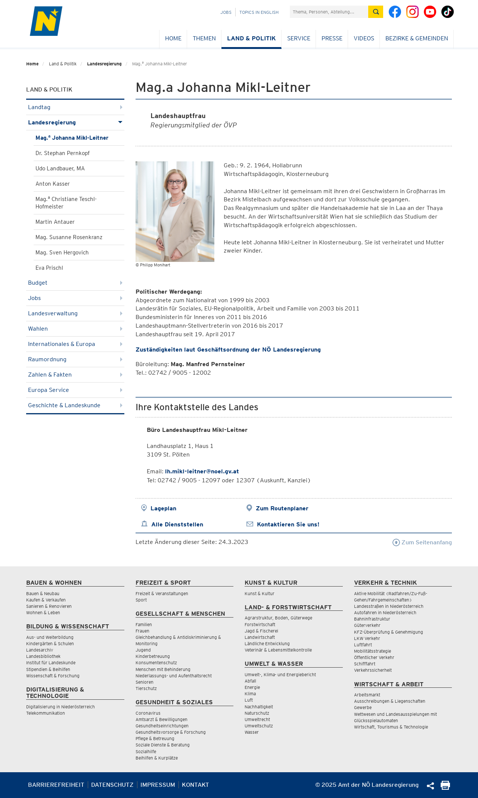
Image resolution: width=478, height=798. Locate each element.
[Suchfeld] (329, 12)
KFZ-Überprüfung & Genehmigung (388, 632)
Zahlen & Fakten (75, 374)
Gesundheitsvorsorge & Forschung (171, 732)
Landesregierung (104, 63)
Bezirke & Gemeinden (416, 38)
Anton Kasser (52, 183)
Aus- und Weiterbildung (50, 637)
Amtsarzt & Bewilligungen (161, 719)
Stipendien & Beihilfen (48, 669)
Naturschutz (257, 713)
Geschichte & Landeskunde (75, 405)
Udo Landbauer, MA (60, 168)
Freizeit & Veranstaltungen (162, 593)
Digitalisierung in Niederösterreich (60, 706)
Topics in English (259, 12)
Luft (249, 700)
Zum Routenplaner (282, 508)
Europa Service (75, 389)
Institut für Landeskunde (50, 662)
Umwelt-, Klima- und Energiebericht (280, 674)
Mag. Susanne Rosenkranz (68, 237)
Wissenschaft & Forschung (53, 675)
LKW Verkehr (367, 638)
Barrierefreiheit (56, 784)
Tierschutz (146, 688)
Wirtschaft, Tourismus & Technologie (391, 727)
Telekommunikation (45, 713)
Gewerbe (363, 707)
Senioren (144, 682)
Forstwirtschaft (260, 624)
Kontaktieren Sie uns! (288, 524)
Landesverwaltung (75, 313)
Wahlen (75, 328)
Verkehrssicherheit (373, 670)
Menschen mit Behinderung (163, 669)
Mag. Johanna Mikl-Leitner (71, 137)
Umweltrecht (257, 719)
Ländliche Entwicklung (267, 643)
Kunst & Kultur (259, 593)
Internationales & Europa (75, 343)
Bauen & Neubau (42, 593)
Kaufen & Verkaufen (46, 600)
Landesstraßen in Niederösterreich (388, 606)
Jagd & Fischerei (261, 631)
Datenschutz (112, 784)
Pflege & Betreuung (155, 738)
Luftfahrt (363, 644)
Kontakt (195, 784)
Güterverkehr (367, 625)
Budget (75, 282)
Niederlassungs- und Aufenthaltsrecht (174, 675)
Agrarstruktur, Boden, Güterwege (278, 618)
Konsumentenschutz (156, 662)
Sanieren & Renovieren (49, 606)
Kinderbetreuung (153, 656)
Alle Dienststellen (177, 524)
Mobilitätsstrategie (372, 651)
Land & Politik (251, 38)
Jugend (143, 650)
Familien (144, 624)
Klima (250, 693)
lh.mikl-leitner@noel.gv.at (202, 471)
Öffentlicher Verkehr (374, 657)
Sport (141, 600)
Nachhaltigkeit (259, 706)
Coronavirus (148, 713)
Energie (252, 687)
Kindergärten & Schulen (50, 643)
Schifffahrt (364, 663)
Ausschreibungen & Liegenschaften (389, 701)
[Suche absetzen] (375, 12)
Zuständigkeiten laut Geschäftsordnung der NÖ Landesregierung (228, 349)
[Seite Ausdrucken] (445, 787)
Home (173, 38)
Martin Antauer (55, 222)
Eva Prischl (49, 268)
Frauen (142, 631)
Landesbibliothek (43, 656)
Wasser (252, 732)
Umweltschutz (259, 726)
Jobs (226, 12)
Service (298, 38)
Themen (204, 38)
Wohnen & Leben (43, 612)
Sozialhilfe (146, 751)
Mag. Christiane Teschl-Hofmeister (66, 202)
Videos (364, 38)
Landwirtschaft (260, 637)
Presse (332, 38)
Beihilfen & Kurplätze (157, 758)
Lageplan (163, 508)
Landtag (75, 107)
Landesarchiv (39, 650)
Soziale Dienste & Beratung (163, 745)
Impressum (157, 784)
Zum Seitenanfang (422, 542)
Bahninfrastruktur (372, 619)
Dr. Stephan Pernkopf (62, 153)
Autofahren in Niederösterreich (385, 612)
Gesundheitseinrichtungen (162, 726)
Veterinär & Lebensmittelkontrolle (278, 650)
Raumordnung (75, 359)
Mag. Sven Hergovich (62, 252)
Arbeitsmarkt (367, 695)
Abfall (250, 681)
